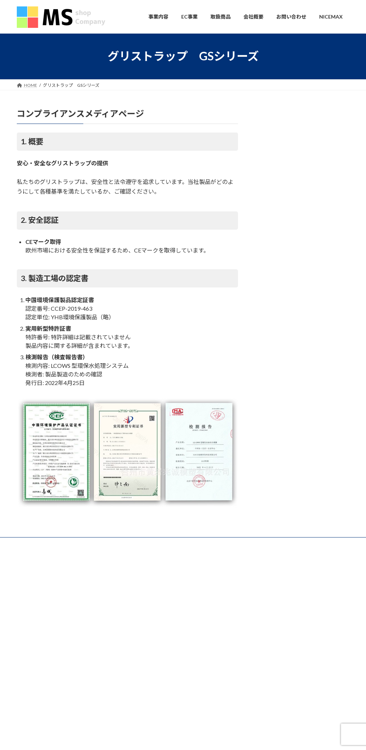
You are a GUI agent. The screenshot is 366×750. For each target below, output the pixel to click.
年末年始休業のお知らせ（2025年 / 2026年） (295, 588)
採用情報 (148, 684)
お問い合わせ (36, 543)
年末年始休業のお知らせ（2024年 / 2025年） (295, 622)
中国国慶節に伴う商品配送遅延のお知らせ (292, 632)
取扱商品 (144, 647)
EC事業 (142, 634)
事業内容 (71, 543)
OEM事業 (149, 610)
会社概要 (103, 543)
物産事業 (148, 598)
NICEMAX (149, 622)
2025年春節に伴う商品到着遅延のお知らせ (293, 613)
